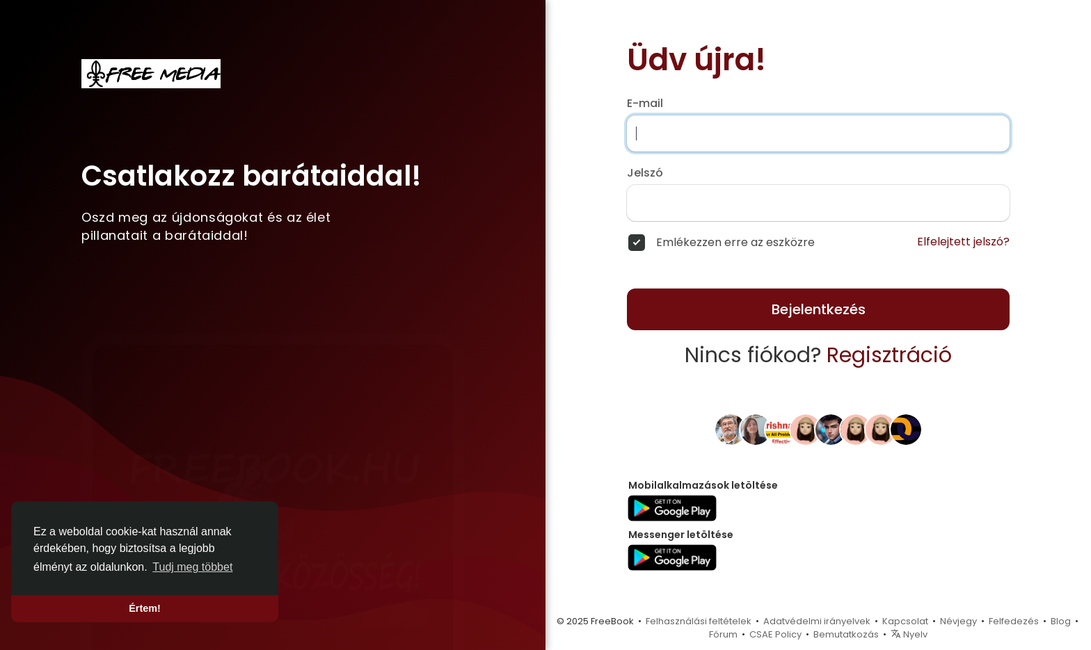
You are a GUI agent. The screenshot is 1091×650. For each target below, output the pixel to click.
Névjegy (958, 621)
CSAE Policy (775, 634)
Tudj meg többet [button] (192, 567)
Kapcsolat (905, 621)
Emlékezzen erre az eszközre (735, 242)
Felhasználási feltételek (698, 621)
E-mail (645, 103)
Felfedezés (1014, 621)
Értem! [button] (145, 608)
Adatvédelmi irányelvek (816, 621)
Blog (1061, 621)
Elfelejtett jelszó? (963, 242)
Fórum (723, 634)
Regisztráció (889, 355)
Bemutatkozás (846, 634)
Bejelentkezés (819, 309)
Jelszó (645, 173)
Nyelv (909, 634)
